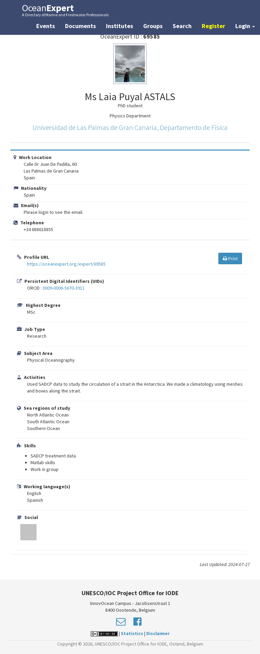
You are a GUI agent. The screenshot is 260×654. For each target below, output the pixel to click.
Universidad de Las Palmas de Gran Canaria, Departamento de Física (130, 127)
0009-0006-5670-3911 (64, 288)
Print (230, 258)
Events (45, 26)
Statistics (132, 633)
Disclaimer (158, 633)
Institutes (119, 26)
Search (182, 26)
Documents (80, 26)
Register (213, 26)
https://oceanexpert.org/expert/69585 (66, 264)
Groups (152, 26)
